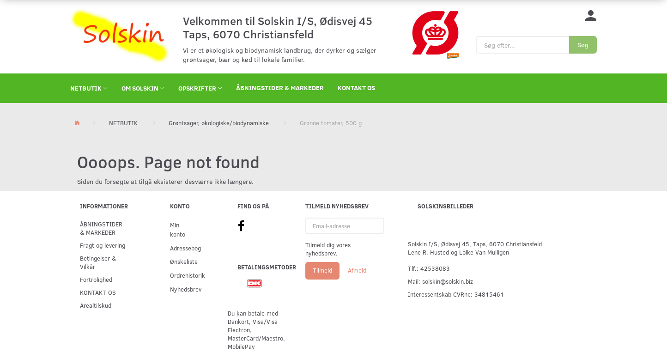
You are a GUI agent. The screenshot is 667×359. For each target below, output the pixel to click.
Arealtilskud (95, 305)
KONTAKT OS (356, 87)
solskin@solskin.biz (447, 281)
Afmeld (357, 270)
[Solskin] (119, 36)
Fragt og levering (102, 245)
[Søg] (583, 45)
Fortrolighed (96, 279)
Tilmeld (322, 270)
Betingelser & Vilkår (98, 262)
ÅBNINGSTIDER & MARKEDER (280, 87)
